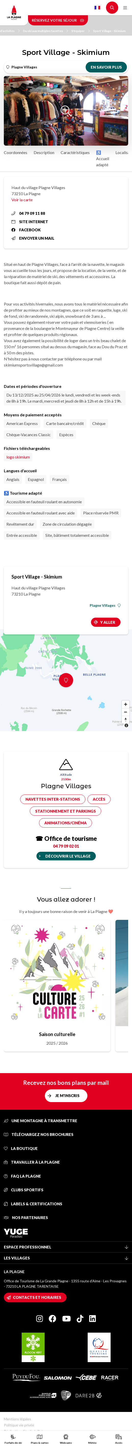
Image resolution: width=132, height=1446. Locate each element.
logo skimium (18, 456)
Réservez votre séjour (58, 20)
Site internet (29, 221)
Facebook (26, 229)
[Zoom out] (125, 712)
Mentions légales (17, 1419)
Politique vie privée (19, 1425)
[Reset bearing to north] (125, 719)
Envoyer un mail (32, 238)
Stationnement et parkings (65, 811)
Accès (99, 799)
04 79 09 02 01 (66, 846)
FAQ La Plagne (22, 1176)
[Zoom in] (125, 704)
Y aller (107, 622)
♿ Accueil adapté (102, 158)
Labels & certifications (33, 1203)
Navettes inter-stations (52, 799)
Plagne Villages (105, 605)
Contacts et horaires (37, 1297)
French (97, 7)
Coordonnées (15, 152)
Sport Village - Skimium (109, 31)
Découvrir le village (68, 856)
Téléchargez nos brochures (38, 1134)
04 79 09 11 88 (28, 213)
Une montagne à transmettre (40, 1120)
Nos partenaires (26, 1217)
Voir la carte (22, 199)
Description (44, 152)
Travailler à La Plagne (32, 1162)
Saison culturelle (57, 1034)
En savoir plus (106, 67)
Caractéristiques (75, 152)
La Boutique (21, 1148)
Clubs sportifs (23, 1190)
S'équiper (80, 31)
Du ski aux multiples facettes (45, 31)
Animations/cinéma (65, 822)
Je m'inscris (67, 1095)
